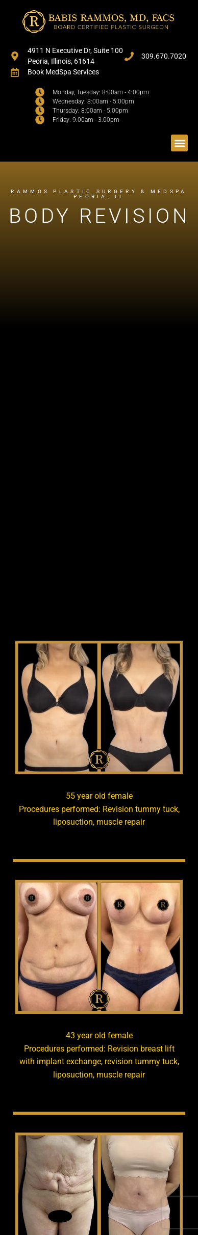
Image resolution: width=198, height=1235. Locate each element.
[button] (179, 143)
